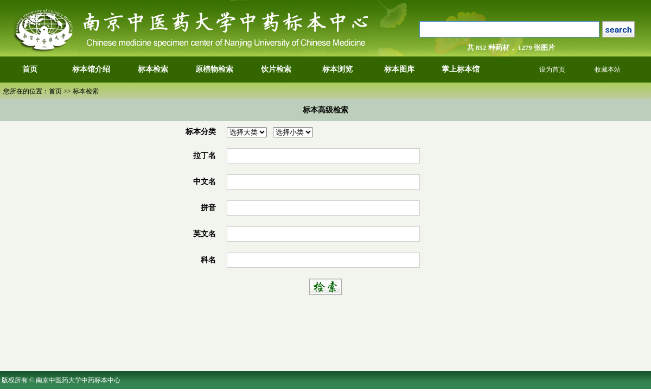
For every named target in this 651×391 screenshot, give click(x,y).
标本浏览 (337, 69)
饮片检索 (276, 69)
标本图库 (399, 69)
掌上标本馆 (461, 69)
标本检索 (153, 69)
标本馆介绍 (91, 69)
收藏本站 (608, 69)
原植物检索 (214, 69)
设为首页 (552, 69)
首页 (29, 69)
